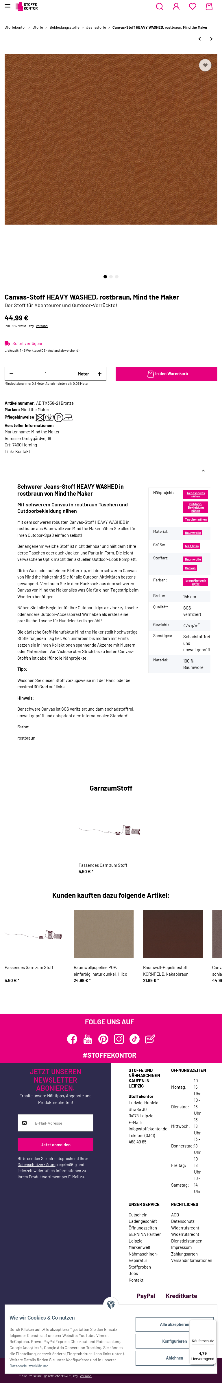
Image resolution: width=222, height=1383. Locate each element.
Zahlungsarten (184, 1253)
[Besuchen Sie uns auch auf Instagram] (119, 1039)
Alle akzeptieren (169, 1324)
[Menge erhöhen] (99, 373)
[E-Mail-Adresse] (62, 1123)
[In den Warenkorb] (166, 374)
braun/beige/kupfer (196, 582)
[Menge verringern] (11, 373)
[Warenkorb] (209, 7)
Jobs (133, 1273)
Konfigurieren (170, 1341)
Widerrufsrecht (185, 1227)
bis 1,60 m (192, 546)
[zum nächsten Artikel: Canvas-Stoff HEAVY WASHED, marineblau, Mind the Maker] (211, 38)
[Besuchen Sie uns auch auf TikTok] (134, 1039)
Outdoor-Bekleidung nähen (196, 507)
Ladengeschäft (143, 1221)
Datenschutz (183, 1221)
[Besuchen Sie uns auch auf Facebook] (72, 1039)
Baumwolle (193, 532)
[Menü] (212, 1323)
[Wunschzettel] (192, 7)
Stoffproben (140, 1266)
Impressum (181, 1247)
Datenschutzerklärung (37, 1164)
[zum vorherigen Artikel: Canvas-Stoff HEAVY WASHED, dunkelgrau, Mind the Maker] (200, 38)
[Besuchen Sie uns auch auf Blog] (150, 1039)
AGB (175, 1214)
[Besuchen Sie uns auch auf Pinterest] (103, 1039)
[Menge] (46, 373)
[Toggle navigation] (7, 3)
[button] (159, 7)
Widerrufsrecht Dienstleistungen (186, 1237)
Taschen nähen (196, 519)
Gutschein (138, 1214)
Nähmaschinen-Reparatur (143, 1257)
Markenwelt (139, 1247)
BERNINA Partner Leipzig (145, 1237)
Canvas (190, 568)
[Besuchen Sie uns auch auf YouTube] (87, 1039)
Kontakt (22, 451)
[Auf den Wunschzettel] (205, 65)
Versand (42, 326)
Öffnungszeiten (143, 1227)
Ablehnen (169, 1358)
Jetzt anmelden (56, 1144)
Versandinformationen (191, 1260)
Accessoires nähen (196, 494)
